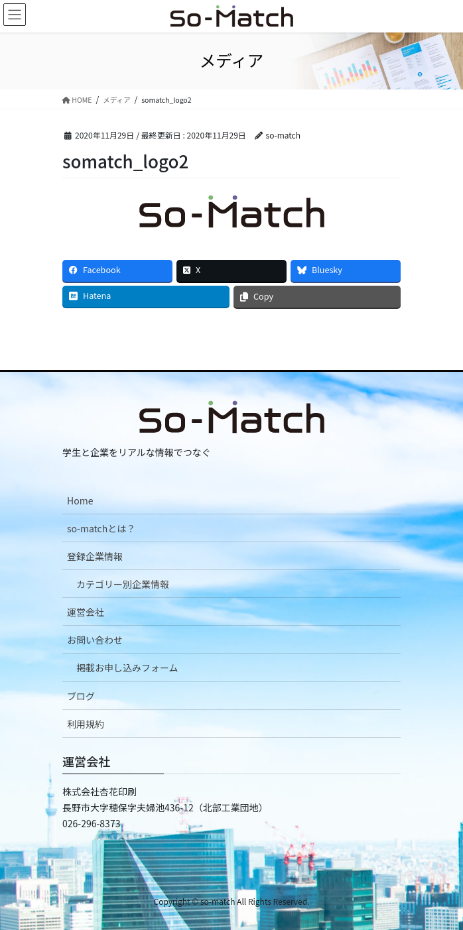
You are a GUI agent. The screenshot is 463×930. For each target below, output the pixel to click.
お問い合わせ (95, 639)
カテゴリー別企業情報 (122, 584)
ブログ (81, 696)
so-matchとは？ (101, 528)
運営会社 (85, 611)
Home (80, 500)
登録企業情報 (95, 556)
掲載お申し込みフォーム (127, 667)
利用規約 (85, 723)
